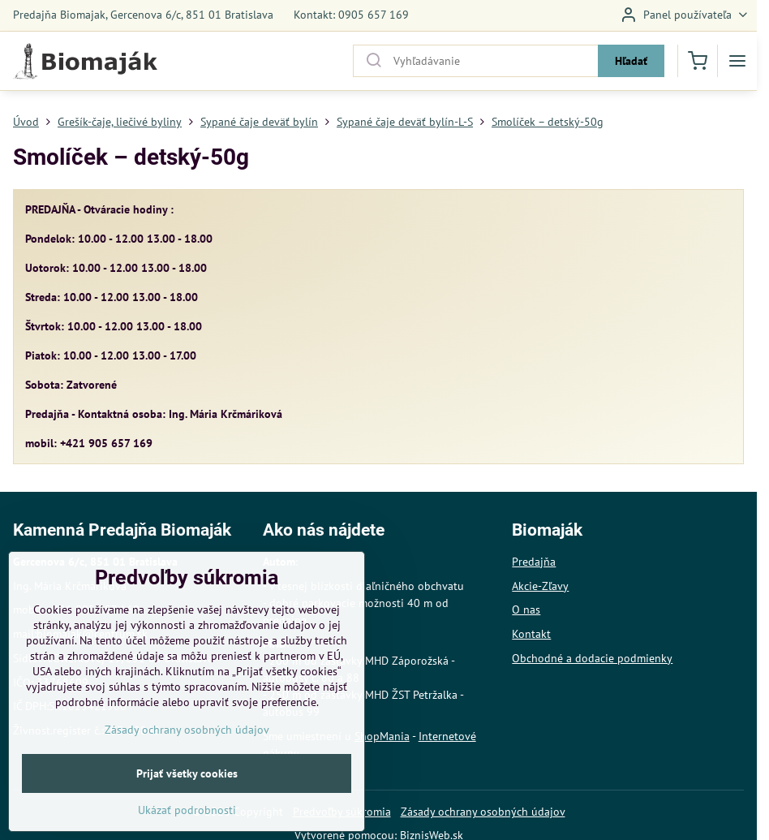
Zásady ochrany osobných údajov (483, 811)
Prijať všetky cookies (187, 813)
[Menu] (737, 61)
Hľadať (631, 61)
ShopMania (382, 736)
